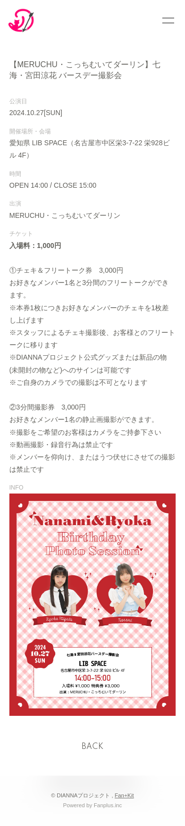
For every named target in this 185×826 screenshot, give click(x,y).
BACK (92, 747)
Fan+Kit (124, 795)
